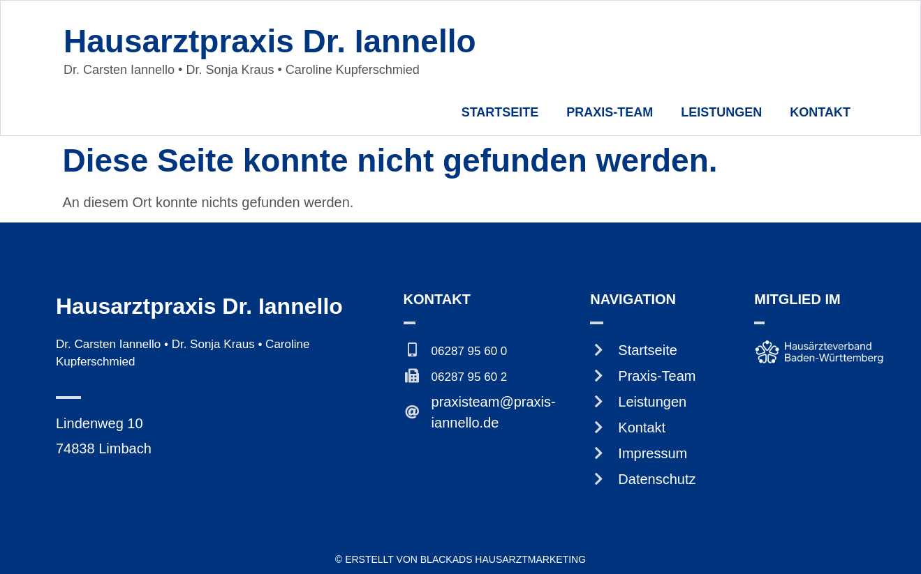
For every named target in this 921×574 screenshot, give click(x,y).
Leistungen (721, 112)
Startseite (500, 112)
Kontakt (820, 112)
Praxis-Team (609, 112)
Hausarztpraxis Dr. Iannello (270, 41)
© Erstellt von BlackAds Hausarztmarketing (460, 559)
